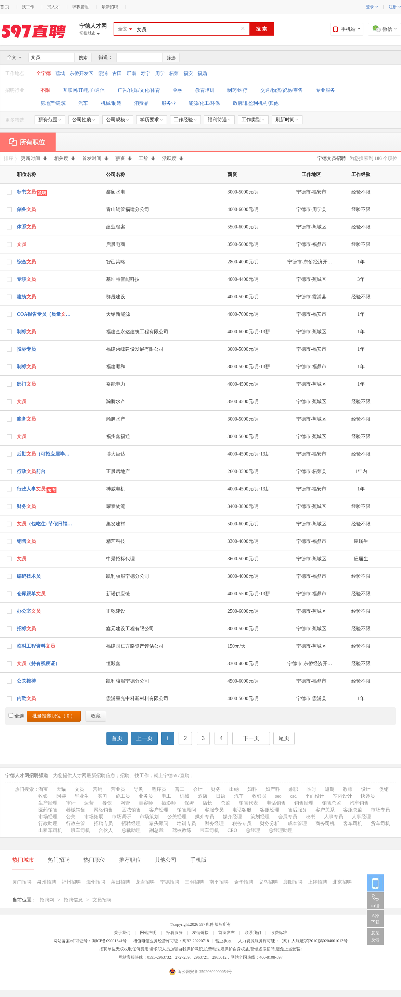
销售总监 (331, 803)
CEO (232, 830)
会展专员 (287, 816)
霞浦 (103, 73)
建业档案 (115, 226)
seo (278, 796)
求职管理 (80, 6)
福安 (188, 73)
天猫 (61, 789)
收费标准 (279, 932)
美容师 (146, 803)
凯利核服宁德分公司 (127, 576)
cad (293, 796)
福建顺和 (115, 366)
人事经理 (361, 816)
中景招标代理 (120, 558)
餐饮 (107, 803)
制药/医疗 (237, 90)
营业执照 (223, 940)
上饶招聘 (317, 882)
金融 (177, 90)
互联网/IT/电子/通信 (84, 90)
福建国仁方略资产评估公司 (135, 646)
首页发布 (226, 932)
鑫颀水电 (115, 192)
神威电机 (115, 488)
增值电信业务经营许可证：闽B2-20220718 (171, 940)
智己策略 (115, 261)
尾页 (284, 738)
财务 (26, 506)
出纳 (234, 789)
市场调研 (121, 816)
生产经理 (47, 803)
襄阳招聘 (292, 882)
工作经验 (185, 119)
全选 (16, 716)
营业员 (118, 789)
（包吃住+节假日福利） (45, 523)
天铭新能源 (118, 314)
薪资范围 (49, 119)
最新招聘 (110, 6)
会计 (198, 789)
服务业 (168, 103)
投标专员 (26, 349)
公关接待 (26, 681)
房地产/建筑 (53, 103)
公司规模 (117, 119)
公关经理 (176, 816)
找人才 (53, 6)
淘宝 (43, 789)
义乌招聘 (268, 882)
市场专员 (380, 809)
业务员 (146, 796)
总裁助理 (131, 830)
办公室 (29, 611)
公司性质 (83, 119)
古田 (117, 73)
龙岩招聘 (145, 882)
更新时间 (34, 158)
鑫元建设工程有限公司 (130, 628)
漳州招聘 (95, 882)
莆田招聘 (120, 882)
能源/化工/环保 (204, 103)
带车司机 (209, 830)
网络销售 (103, 809)
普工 (179, 789)
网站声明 (148, 932)
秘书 (310, 816)
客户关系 (325, 809)
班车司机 (80, 830)
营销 (97, 789)
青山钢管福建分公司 (127, 209)
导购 (138, 789)
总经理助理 (281, 830)
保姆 (189, 803)
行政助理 (47, 823)
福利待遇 (219, 119)
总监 (225, 803)
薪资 (123, 158)
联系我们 (253, 932)
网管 (125, 803)
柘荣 (174, 73)
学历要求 (151, 119)
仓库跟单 (31, 593)
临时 (311, 789)
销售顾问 (186, 809)
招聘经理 (131, 823)
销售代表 (248, 803)
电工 (166, 796)
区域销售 (131, 809)
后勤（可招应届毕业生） (45, 454)
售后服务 (297, 809)
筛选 (171, 57)
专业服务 (325, 90)
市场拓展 (93, 816)
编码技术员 (29, 576)
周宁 (160, 73)
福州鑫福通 (118, 436)
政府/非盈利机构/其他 (256, 103)
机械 (184, 796)
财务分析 (269, 823)
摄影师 (168, 803)
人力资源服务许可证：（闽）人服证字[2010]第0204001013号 (293, 940)
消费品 (141, 103)
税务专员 (241, 823)
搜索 (83, 57)
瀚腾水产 (115, 401)
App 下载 (375, 918)
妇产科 (273, 789)
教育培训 (205, 90)
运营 (89, 803)
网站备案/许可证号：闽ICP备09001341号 (90, 940)
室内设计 (342, 796)
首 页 (4, 6)
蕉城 (60, 73)
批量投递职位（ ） (53, 716)
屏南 (131, 73)
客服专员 (214, 809)
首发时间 (95, 158)
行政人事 (31, 488)
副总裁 (156, 830)
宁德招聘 (169, 882)
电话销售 (276, 803)
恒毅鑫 (113, 663)
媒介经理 (232, 816)
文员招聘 (102, 899)
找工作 (28, 6)
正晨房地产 (118, 471)
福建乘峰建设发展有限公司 (135, 349)
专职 (26, 279)
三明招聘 (194, 882)
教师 (347, 789)
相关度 (65, 158)
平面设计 (314, 796)
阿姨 (61, 796)
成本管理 (297, 823)
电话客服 (241, 809)
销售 (26, 541)
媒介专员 (204, 816)
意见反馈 (375, 936)
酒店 (202, 796)
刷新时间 (286, 119)
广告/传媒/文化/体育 (139, 90)
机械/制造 (111, 103)
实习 (102, 796)
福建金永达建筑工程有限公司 (137, 331)
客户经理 (158, 809)
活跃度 (173, 158)
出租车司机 (50, 830)
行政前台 (31, 471)
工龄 (147, 158)
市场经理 (47, 816)
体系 (26, 226)
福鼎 (202, 73)
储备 (26, 209)
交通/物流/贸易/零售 (281, 90)
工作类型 (253, 119)
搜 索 (261, 29)
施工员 (123, 796)
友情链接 (200, 932)
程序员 (159, 789)
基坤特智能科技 (123, 279)
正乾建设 (115, 611)
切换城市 (89, 33)
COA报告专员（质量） (45, 314)
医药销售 (47, 809)
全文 (123, 29)
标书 (26, 192)
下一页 (251, 738)
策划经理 (260, 816)
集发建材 (115, 523)
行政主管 (75, 823)
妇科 (252, 789)
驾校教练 (181, 830)
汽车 (83, 103)
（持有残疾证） (38, 663)
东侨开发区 (81, 73)
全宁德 (44, 73)
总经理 (253, 830)
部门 (26, 384)
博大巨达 (115, 454)
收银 (43, 796)
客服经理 (269, 809)
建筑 (26, 296)
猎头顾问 (158, 823)
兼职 (293, 789)
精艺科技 (115, 541)
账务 (26, 419)
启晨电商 (115, 244)
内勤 (26, 698)
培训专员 (186, 823)
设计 (366, 789)
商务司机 (325, 823)
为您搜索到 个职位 (373, 158)
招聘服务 (174, 932)
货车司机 (380, 823)
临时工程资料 (36, 646)
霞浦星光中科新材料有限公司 (137, 698)
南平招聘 (219, 882)
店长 (207, 803)
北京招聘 (342, 882)
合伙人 (106, 830)
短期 (329, 789)
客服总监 (352, 809)
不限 (45, 90)
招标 (26, 628)
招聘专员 (103, 823)
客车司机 (352, 823)
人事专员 (333, 816)
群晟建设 (115, 296)
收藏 (96, 716)
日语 (220, 796)
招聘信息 (73, 899)
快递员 (368, 796)
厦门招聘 (21, 882)
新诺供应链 (118, 593)
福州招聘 (71, 882)
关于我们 (122, 932)
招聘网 (47, 899)
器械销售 (75, 809)
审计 (71, 803)
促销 (384, 789)
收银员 (259, 796)
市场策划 (149, 816)
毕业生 (82, 796)
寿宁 (145, 73)
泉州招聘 (46, 882)
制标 (26, 331)
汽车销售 (359, 803)
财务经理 (214, 823)
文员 (79, 789)
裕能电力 (115, 384)
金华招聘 (243, 882)
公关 (71, 816)
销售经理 (303, 803)
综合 (26, 261)
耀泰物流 (115, 506)
